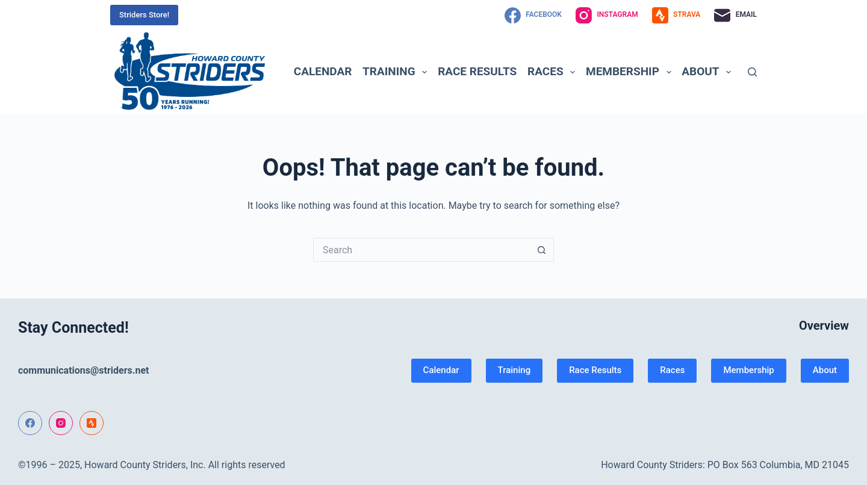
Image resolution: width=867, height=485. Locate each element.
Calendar (323, 71)
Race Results (477, 71)
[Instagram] (607, 15)
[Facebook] (533, 15)
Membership (631, 71)
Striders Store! (144, 14)
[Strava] (676, 15)
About (709, 71)
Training (397, 71)
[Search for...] (421, 250)
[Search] (752, 71)
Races (553, 71)
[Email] (735, 15)
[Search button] (542, 250)
